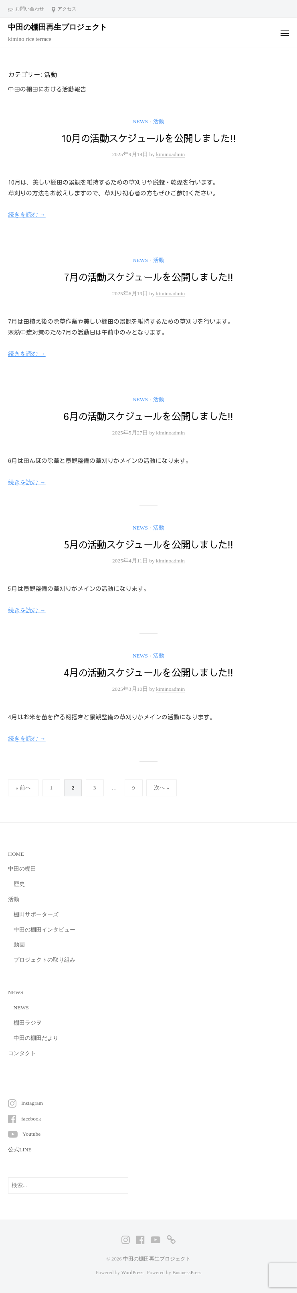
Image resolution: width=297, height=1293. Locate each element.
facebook (31, 1119)
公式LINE (20, 1150)
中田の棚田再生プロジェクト (57, 27)
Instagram (32, 1103)
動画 (19, 945)
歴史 (19, 884)
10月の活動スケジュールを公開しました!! (148, 138)
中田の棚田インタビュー (44, 930)
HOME (16, 854)
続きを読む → (27, 214)
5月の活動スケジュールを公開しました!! (148, 544)
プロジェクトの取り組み (44, 960)
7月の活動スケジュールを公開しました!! (148, 277)
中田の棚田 (22, 869)
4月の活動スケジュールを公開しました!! (148, 672)
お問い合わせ (29, 9)
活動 (158, 121)
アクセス (67, 9)
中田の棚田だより (36, 1038)
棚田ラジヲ (28, 1023)
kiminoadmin (170, 154)
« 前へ (23, 788)
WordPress (132, 1272)
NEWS (140, 121)
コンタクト (22, 1053)
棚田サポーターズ (36, 914)
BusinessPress (186, 1272)
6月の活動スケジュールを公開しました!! (148, 416)
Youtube (31, 1134)
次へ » (161, 788)
